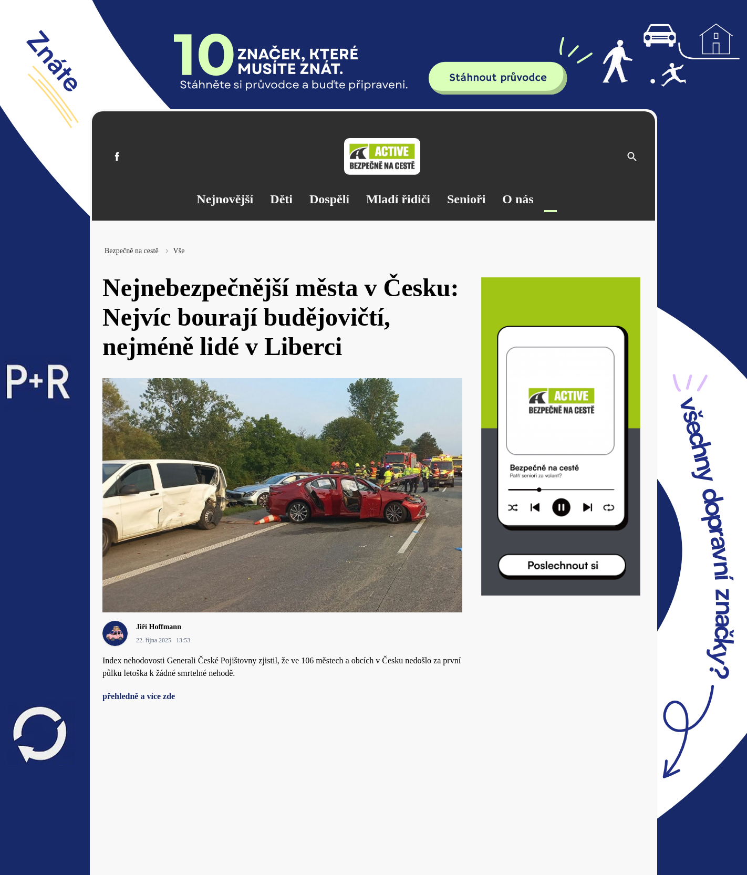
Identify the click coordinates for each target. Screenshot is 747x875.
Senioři (466, 199)
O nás (517, 199)
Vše (179, 251)
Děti (281, 199)
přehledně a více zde (138, 696)
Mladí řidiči (398, 199)
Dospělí (329, 199)
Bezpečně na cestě (132, 251)
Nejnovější (224, 199)
